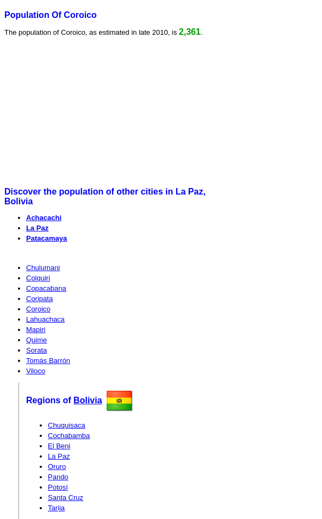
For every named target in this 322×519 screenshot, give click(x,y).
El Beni (59, 446)
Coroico (38, 309)
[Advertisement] (88, 112)
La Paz (37, 228)
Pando (58, 477)
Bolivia (87, 400)
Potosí (58, 487)
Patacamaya (46, 238)
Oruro (57, 466)
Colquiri (38, 278)
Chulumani (43, 268)
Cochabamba (69, 436)
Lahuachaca (45, 319)
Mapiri (35, 330)
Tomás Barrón (48, 361)
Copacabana (46, 288)
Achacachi (43, 218)
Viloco (35, 371)
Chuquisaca (66, 425)
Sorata (36, 350)
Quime (36, 340)
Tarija (56, 508)
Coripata (39, 299)
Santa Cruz (65, 497)
